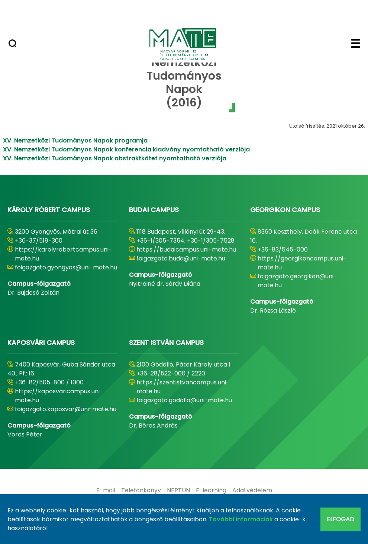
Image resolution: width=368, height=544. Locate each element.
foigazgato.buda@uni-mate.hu (180, 258)
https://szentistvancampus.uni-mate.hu (182, 387)
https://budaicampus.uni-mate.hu (186, 249)
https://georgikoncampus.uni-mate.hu (302, 263)
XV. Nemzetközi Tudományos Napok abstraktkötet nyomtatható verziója (114, 158)
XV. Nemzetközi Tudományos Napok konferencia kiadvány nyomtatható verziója (126, 149)
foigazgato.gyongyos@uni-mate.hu (66, 267)
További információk (241, 519)
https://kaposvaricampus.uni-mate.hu (59, 395)
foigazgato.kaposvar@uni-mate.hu (65, 409)
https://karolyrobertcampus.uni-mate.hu (63, 254)
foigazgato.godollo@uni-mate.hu (184, 400)
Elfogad (340, 519)
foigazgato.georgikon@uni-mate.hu (297, 280)
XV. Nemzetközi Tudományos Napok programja (75, 140)
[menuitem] (105, 490)
